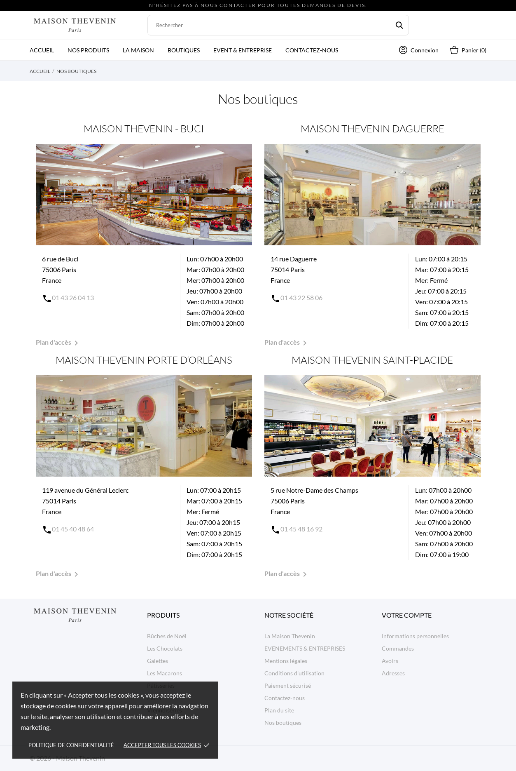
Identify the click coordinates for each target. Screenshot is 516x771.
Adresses (393, 673)
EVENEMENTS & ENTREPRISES (304, 648)
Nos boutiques (282, 722)
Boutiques (184, 50)
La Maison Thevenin (289, 635)
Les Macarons (164, 673)
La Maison (138, 50)
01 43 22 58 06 (301, 297)
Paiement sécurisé (287, 685)
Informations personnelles (415, 635)
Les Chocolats (164, 648)
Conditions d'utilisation (294, 673)
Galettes (157, 660)
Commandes (398, 648)
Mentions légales (285, 660)
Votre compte (407, 615)
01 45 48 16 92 (301, 529)
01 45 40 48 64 (73, 529)
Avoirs (390, 660)
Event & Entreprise (242, 50)
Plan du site (279, 710)
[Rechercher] (278, 25)
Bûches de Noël (167, 635)
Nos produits (88, 50)
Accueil (42, 50)
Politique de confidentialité (71, 745)
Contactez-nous (311, 50)
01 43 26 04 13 (73, 297)
